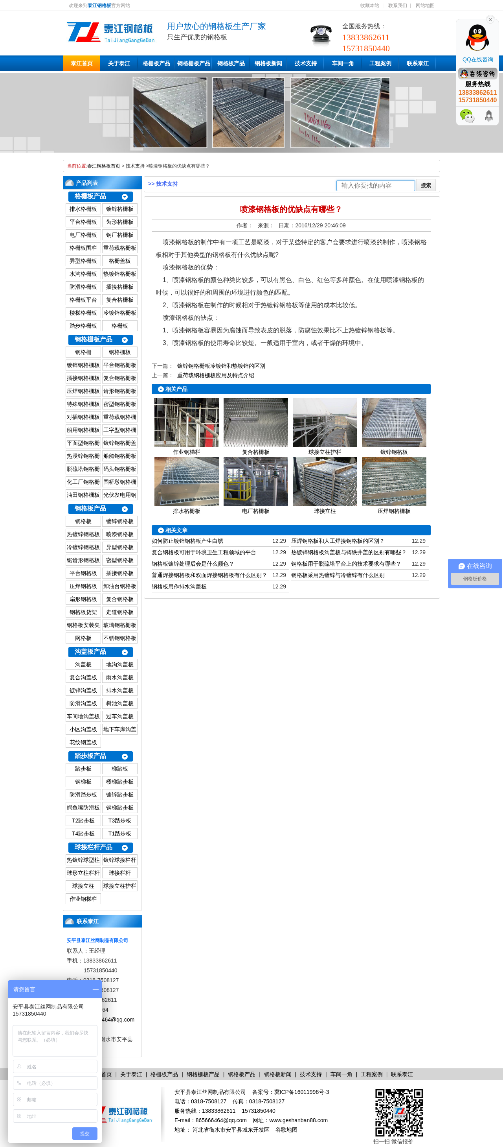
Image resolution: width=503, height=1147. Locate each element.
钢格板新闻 (268, 63)
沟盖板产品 (90, 651)
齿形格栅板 (120, 222)
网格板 (83, 638)
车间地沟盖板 (83, 716)
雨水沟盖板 (120, 677)
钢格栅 (83, 352)
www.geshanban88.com (298, 1120)
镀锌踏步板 (120, 794)
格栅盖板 (120, 261)
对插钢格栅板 (83, 417)
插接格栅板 (120, 287)
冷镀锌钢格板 (83, 547)
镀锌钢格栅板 (83, 365)
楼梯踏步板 (120, 781)
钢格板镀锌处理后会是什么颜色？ (193, 564)
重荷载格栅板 (119, 248)
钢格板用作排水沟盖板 (179, 586)
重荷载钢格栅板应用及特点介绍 (215, 375)
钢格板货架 (83, 612)
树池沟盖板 (120, 703)
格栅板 (120, 326)
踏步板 (83, 768)
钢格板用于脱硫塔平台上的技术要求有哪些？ (346, 564)
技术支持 (306, 63)
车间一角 (343, 63)
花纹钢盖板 (83, 742)
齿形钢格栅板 (119, 391)
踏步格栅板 (83, 326)
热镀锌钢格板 (83, 534)
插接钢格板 (120, 573)
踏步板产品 (90, 755)
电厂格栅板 (83, 235)
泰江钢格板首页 (103, 166)
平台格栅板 (83, 222)
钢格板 (83, 521)
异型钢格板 (120, 547)
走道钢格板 (120, 612)
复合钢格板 (120, 599)
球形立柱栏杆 (83, 873)
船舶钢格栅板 (119, 456)
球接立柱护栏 (119, 886)
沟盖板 (83, 664)
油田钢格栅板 (83, 495)
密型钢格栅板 (119, 404)
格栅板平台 (83, 300)
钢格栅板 (120, 352)
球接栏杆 (120, 873)
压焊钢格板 (83, 586)
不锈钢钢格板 (119, 638)
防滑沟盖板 (83, 703)
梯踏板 (120, 768)
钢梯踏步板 (120, 807)
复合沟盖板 (83, 677)
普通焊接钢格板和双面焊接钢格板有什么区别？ (209, 575)
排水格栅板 (83, 209)
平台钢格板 (83, 573)
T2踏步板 (83, 820)
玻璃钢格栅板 (119, 625)
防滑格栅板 (83, 287)
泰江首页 (82, 63)
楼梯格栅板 (83, 313)
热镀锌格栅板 (119, 274)
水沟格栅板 (83, 274)
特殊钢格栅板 (83, 404)
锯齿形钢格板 (83, 560)
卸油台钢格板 (119, 586)
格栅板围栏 (83, 248)
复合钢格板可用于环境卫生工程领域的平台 (204, 552)
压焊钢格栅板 (83, 391)
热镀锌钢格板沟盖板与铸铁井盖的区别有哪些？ (349, 552)
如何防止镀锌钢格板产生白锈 (187, 541)
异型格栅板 (83, 261)
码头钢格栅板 (119, 469)
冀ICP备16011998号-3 (301, 1092)
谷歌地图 (286, 1130)
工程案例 (380, 63)
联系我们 (397, 5)
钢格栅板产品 (193, 63)
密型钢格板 (120, 560)
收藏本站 (369, 5)
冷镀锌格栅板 (119, 313)
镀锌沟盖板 (83, 690)
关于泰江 (119, 63)
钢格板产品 (231, 63)
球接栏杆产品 (93, 847)
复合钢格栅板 (119, 378)
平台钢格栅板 (119, 365)
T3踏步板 (119, 820)
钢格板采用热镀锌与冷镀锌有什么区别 (338, 575)
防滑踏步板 (83, 794)
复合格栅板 (120, 300)
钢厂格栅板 (120, 235)
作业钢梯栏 (83, 899)
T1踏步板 (119, 833)
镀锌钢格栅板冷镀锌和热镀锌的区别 (221, 366)
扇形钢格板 (83, 599)
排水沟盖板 (120, 690)
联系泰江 (418, 63)
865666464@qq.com (108, 1019)
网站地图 (425, 5)
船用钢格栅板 (83, 430)
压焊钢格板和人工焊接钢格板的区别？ (338, 541)
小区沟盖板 (83, 729)
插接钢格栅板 (83, 378)
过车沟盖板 (120, 716)
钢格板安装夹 (83, 625)
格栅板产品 (156, 63)
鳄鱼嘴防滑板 (83, 807)
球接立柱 (83, 886)
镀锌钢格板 (120, 521)
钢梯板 (83, 781)
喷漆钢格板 (120, 534)
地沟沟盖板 (120, 664)
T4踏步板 (83, 833)
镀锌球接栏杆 (119, 860)
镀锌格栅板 (120, 209)
